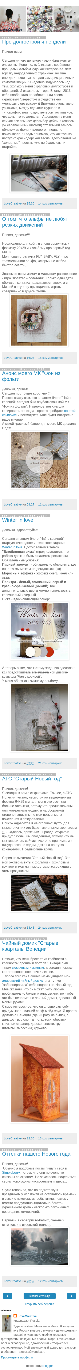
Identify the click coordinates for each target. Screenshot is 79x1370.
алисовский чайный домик (22, 980)
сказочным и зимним (28, 967)
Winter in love (17, 520)
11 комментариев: (50, 504)
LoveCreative (27, 1316)
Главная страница (39, 1296)
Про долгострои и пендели (34, 42)
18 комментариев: (50, 357)
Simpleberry (11, 1172)
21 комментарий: (50, 763)
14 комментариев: (50, 203)
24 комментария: (50, 927)
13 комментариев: (50, 1138)
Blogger (47, 1365)
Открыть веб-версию (39, 1304)
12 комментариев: (50, 1281)
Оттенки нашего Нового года (36, 1154)
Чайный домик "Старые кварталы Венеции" (30, 946)
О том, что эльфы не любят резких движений (35, 222)
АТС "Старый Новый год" (32, 778)
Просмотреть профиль (17, 1357)
